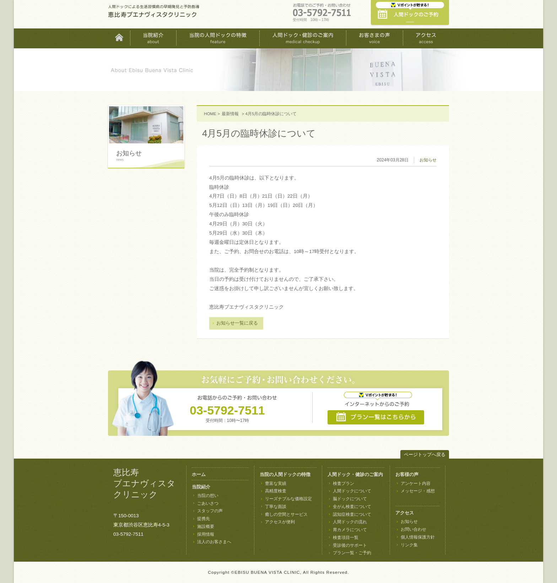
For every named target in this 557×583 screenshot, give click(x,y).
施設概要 (205, 526)
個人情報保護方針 (418, 537)
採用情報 (205, 534)
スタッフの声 (210, 510)
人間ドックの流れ (350, 521)
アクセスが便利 (280, 521)
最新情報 (230, 113)
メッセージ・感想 (418, 490)
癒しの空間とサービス (286, 514)
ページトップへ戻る (424, 454)
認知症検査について (352, 514)
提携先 (203, 518)
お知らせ (428, 159)
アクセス (404, 512)
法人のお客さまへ (214, 541)
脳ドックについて (350, 498)
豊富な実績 (275, 483)
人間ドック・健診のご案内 (355, 474)
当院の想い (207, 495)
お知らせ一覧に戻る (237, 323)
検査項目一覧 (345, 537)
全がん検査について (352, 506)
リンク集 (409, 544)
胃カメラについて (350, 529)
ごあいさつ (207, 503)
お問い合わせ (413, 529)
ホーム (199, 474)
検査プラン (343, 483)
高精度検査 (275, 490)
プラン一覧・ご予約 (352, 552)
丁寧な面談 (275, 506)
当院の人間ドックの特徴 (285, 474)
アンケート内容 (416, 483)
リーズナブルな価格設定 (288, 498)
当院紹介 (201, 487)
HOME (210, 113)
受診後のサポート (350, 545)
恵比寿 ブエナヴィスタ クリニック (144, 483)
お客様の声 (406, 474)
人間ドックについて (352, 490)
